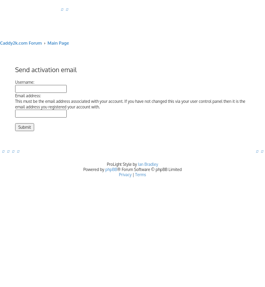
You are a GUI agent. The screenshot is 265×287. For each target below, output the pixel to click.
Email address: (28, 95)
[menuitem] (62, 9)
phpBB (111, 169)
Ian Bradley (148, 164)
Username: (24, 82)
